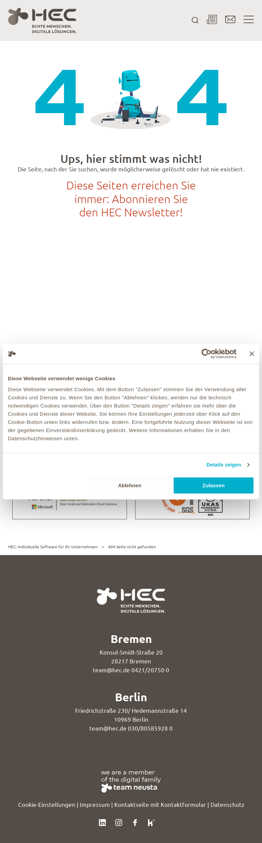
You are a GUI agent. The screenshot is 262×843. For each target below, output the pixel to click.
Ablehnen (129, 485)
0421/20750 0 (150, 670)
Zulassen (213, 485)
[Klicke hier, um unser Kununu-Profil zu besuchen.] (151, 822)
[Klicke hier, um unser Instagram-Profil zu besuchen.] (118, 822)
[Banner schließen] (251, 353)
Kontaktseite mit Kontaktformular (160, 805)
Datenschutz (227, 805)
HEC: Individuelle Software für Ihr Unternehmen (53, 547)
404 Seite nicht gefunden (132, 547)
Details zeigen (223, 465)
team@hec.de (111, 670)
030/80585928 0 (150, 728)
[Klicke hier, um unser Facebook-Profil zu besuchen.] (135, 822)
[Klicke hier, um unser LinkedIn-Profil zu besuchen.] (102, 822)
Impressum (95, 805)
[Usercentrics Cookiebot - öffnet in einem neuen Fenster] (206, 354)
